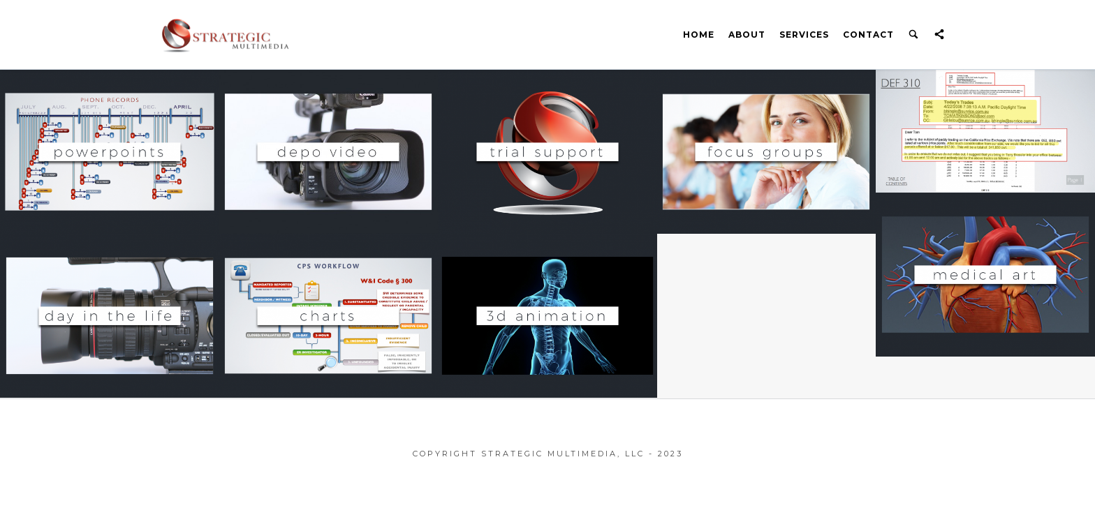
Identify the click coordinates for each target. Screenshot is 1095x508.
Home (698, 34)
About (746, 34)
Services (804, 34)
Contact (868, 34)
